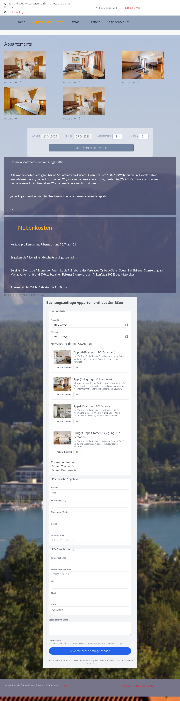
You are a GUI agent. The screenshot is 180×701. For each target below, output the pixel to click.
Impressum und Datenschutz (137, 685)
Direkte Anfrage (16, 12)
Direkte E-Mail (132, 7)
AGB (65, 685)
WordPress (52, 685)
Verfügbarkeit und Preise (91, 148)
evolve (8, 685)
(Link (73, 257)
